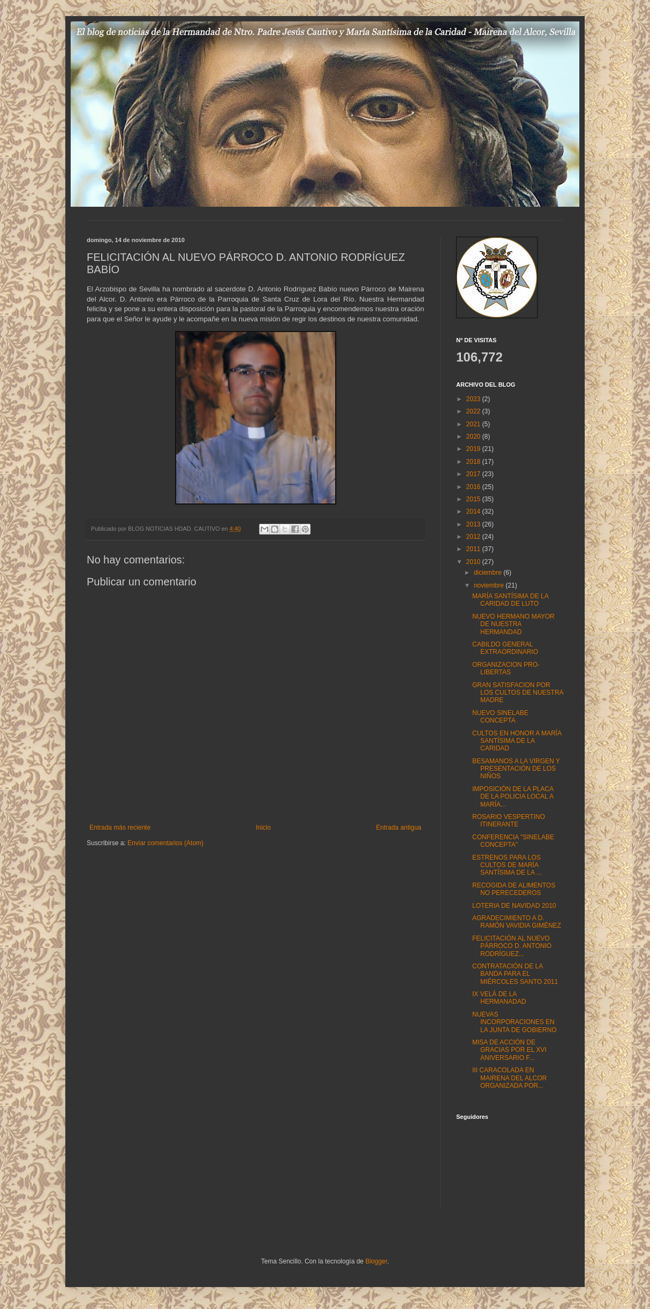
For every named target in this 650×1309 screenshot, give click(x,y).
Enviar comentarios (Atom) (165, 843)
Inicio (263, 827)
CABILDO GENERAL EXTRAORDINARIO (505, 648)
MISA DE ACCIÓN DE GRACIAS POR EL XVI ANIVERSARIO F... (509, 1050)
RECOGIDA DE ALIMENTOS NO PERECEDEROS (513, 889)
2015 (474, 499)
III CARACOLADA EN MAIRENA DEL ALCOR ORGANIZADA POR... (509, 1077)
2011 (474, 549)
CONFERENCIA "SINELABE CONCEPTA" (513, 840)
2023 (474, 399)
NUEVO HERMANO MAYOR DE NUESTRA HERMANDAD (513, 624)
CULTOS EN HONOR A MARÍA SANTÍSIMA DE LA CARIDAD (516, 741)
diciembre (488, 572)
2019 (474, 449)
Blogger (376, 1261)
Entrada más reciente (119, 827)
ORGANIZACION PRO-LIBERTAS (506, 668)
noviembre (489, 585)
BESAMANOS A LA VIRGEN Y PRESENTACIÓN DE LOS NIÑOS (516, 768)
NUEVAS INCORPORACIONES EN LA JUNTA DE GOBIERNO (514, 1022)
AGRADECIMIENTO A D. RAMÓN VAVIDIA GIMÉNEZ (516, 921)
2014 (474, 511)
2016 (474, 487)
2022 (474, 411)
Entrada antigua (398, 827)
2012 (474, 536)
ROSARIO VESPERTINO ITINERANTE (508, 820)
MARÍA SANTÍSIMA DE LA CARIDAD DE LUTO (510, 599)
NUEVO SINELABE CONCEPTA (500, 716)
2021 (474, 424)
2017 (474, 474)
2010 (474, 562)
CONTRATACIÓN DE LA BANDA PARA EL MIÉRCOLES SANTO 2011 (515, 973)
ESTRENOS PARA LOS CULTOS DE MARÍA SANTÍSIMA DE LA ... (507, 865)
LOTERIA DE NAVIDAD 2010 (514, 905)
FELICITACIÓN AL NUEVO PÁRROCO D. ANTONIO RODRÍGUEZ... (511, 946)
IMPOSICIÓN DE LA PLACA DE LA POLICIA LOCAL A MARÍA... (512, 796)
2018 (474, 461)
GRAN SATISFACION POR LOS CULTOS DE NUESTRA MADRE (517, 692)
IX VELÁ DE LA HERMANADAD (499, 997)
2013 (474, 524)
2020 (474, 436)
